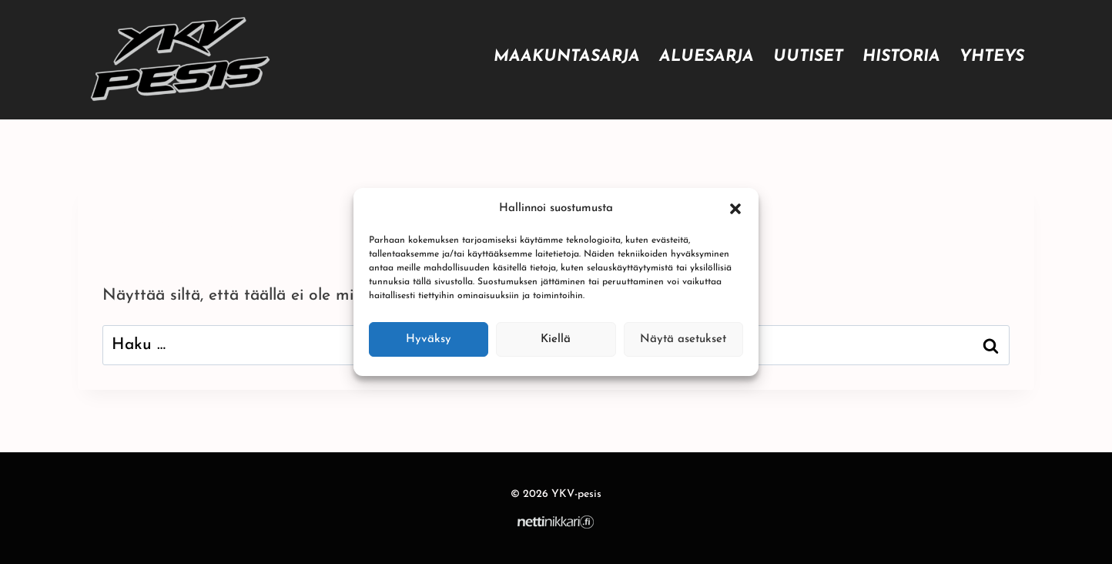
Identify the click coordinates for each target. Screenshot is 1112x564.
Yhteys (992, 57)
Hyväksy (428, 339)
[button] (735, 209)
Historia (901, 57)
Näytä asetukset (683, 339)
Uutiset (808, 57)
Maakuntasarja (567, 57)
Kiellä (556, 339)
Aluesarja (706, 57)
